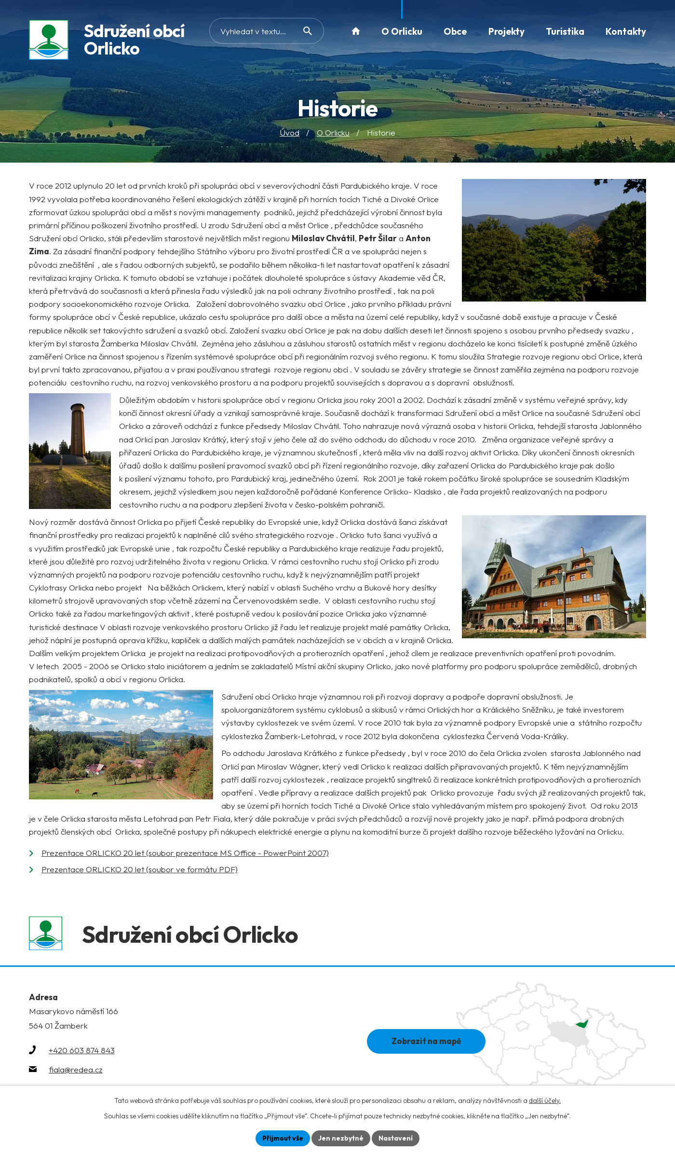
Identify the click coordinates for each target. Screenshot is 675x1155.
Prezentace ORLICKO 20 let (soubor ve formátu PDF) (139, 869)
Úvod (289, 132)
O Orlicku (333, 132)
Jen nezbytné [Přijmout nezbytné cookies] (341, 1138)
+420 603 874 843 (82, 1050)
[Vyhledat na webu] (266, 31)
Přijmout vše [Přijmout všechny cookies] (282, 1138)
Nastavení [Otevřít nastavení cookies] (395, 1138)
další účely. (545, 1100)
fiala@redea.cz (76, 1069)
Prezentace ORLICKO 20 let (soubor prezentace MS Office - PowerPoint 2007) (185, 853)
